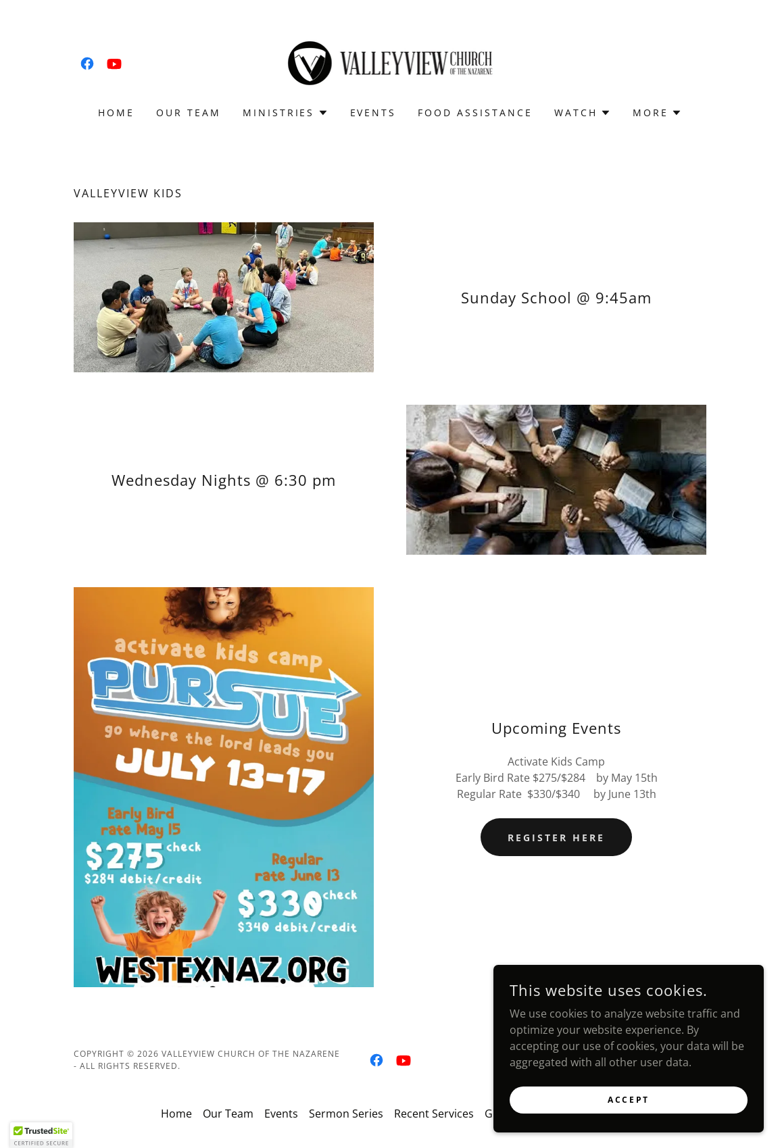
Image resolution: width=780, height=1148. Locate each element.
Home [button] (176, 1113)
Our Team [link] (188, 112)
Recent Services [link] (434, 1113)
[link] (87, 63)
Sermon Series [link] (346, 1113)
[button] (285, 113)
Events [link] (373, 112)
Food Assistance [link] (475, 112)
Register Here (556, 837)
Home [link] (116, 112)
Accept (628, 1099)
